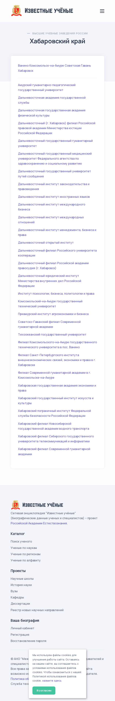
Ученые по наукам (24, 548)
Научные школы (22, 579)
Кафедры (17, 597)
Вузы (14, 591)
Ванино (23, 65)
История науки (21, 585)
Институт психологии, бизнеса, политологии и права (56, 294)
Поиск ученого (21, 541)
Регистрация (20, 635)
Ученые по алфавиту (26, 560)
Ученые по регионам (25, 554)
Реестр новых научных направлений (37, 610)
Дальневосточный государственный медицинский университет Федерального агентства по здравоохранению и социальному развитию (55, 158)
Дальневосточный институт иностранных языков (54, 197)
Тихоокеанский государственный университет (52, 334)
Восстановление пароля (28, 641)
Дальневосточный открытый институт (46, 243)
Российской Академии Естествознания (39, 523)
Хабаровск (25, 71)
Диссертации (20, 604)
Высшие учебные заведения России (60, 33)
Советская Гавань (78, 65)
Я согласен (44, 690)
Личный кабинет (22, 628)
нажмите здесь (52, 680)
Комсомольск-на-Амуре (46, 65)
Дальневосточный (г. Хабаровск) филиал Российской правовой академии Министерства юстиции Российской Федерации (56, 128)
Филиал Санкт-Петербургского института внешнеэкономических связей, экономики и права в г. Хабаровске (57, 360)
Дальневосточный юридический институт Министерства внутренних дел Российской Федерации (49, 281)
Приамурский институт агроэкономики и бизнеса (53, 314)
